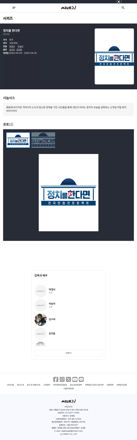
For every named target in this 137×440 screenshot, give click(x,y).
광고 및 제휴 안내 (33, 385)
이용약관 (110, 385)
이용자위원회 (68, 388)
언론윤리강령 (122, 385)
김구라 (12, 49)
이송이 (20, 46)
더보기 (68, 353)
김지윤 (19, 49)
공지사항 (10, 385)
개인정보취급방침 (60, 385)
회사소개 (20, 385)
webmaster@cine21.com (72, 431)
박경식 (12, 46)
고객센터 (46, 385)
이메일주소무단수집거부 (94, 385)
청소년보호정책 (76, 385)
